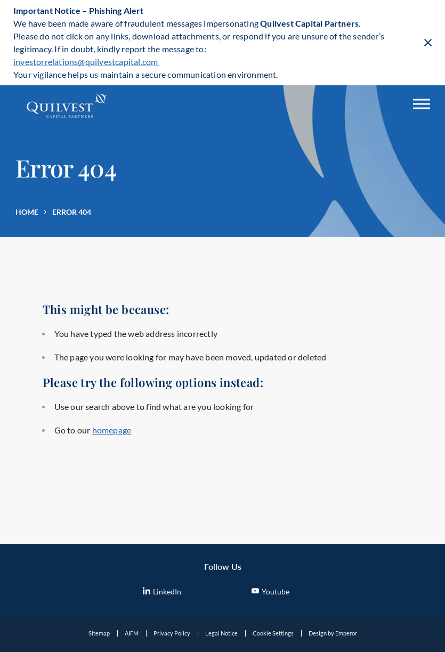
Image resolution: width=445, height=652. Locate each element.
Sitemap (99, 633)
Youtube (270, 591)
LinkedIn (162, 591)
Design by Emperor (333, 633)
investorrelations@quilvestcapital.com (86, 62)
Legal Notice (221, 633)
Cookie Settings (273, 633)
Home (26, 211)
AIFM (132, 633)
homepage (112, 430)
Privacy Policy (171, 633)
